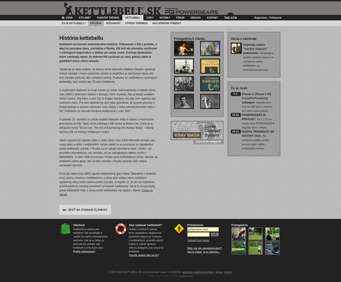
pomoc (218, 272)
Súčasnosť (113, 23)
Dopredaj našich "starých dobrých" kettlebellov (255, 49)
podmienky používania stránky (198, 272)
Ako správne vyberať (166, 23)
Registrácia (260, 17)
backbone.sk (186, 276)
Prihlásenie (275, 17)
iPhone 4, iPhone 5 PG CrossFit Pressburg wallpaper (256, 98)
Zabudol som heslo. (198, 240)
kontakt (228, 272)
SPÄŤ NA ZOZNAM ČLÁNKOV (87, 210)
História (95, 23)
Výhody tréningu (136, 23)
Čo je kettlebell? (74, 23)
